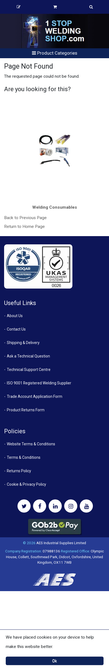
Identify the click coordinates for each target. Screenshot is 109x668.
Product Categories (54, 53)
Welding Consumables (54, 207)
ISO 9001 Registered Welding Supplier (39, 383)
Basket (55, 7)
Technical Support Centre (29, 369)
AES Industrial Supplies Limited (61, 543)
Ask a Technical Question (28, 356)
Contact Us (16, 329)
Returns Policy (19, 471)
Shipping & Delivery (23, 342)
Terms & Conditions (23, 457)
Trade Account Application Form (34, 396)
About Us (15, 316)
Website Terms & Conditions (31, 444)
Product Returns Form (26, 410)
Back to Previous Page (25, 217)
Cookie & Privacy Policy (26, 484)
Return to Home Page (24, 226)
